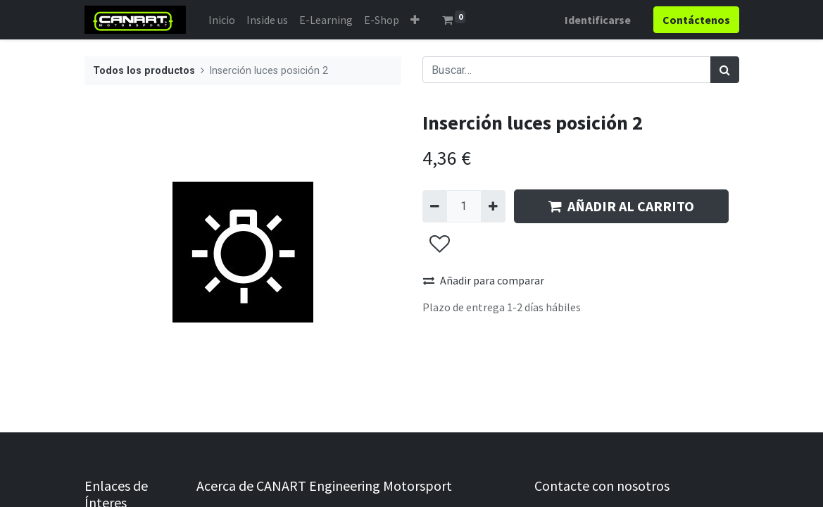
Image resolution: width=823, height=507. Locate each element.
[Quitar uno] (434, 206)
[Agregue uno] (493, 206)
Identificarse (598, 20)
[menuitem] (222, 20)
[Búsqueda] (724, 69)
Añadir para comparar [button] (483, 280)
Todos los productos (144, 71)
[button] (415, 20)
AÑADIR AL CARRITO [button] (621, 206)
